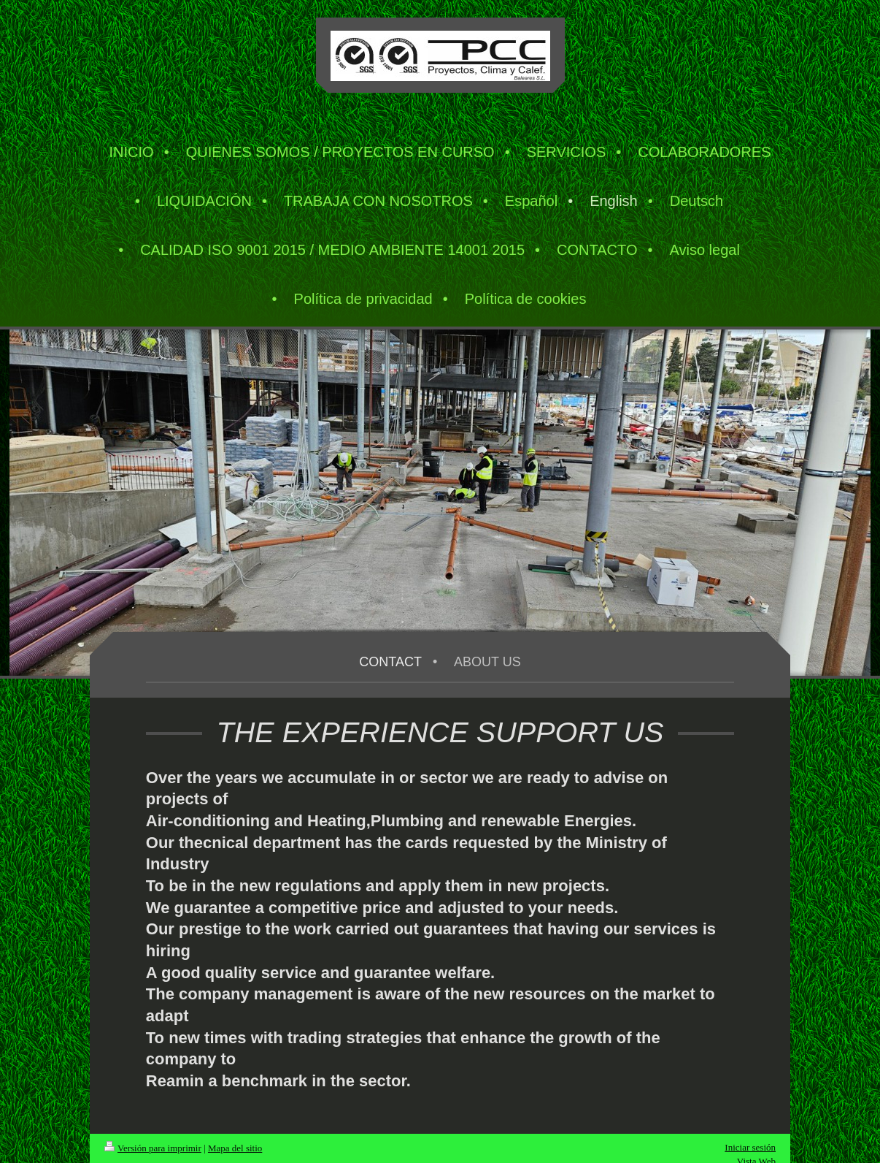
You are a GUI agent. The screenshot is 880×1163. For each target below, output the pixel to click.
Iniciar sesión (750, 1147)
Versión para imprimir (152, 1148)
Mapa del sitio (235, 1148)
